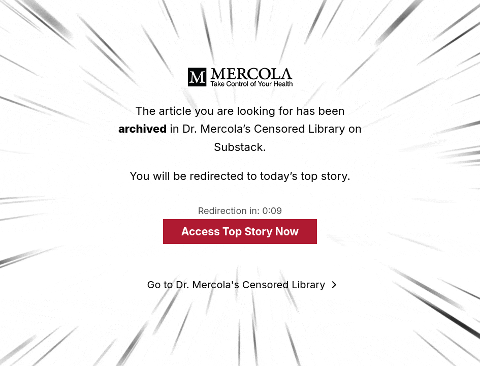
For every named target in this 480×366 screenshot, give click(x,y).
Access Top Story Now (240, 231)
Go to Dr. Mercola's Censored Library (236, 285)
